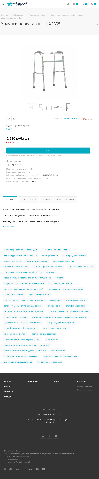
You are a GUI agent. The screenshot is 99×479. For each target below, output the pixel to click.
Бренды (7, 396)
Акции (7, 386)
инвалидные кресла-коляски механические (24, 300)
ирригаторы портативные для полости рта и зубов (27, 345)
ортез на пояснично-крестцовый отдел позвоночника (29, 272)
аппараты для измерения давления (60, 356)
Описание (10, 200)
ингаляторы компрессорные (56, 328)
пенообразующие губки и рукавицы (20, 328)
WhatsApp (56, 436)
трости (60, 277)
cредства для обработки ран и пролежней (23, 289)
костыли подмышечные (61, 283)
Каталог (8, 381)
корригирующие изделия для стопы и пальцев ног (27, 277)
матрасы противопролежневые (48, 266)
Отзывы (46, 200)
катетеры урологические (74, 255)
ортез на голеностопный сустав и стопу (22, 339)
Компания (33, 381)
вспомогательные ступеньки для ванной (23, 305)
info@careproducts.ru (51, 414)
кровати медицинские (39, 294)
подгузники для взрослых (44, 333)
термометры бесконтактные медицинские (23, 311)
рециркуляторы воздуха (15, 317)
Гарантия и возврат (85, 390)
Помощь (81, 381)
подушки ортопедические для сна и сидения (25, 350)
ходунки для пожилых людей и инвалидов (24, 283)
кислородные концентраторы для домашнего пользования (59, 317)
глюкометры (52, 339)
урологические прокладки (49, 362)
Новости (58, 381)
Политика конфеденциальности (16, 456)
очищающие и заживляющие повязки (66, 289)
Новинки (8, 391)
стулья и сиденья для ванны (81, 266)
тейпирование (58, 350)
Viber (49, 436)
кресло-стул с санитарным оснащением (68, 300)
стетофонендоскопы (75, 305)
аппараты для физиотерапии (60, 322)
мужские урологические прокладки (20, 249)
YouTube (43, 436)
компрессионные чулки (15, 333)
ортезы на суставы (12, 261)
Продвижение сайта (12, 459)
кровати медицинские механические (21, 356)
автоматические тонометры (55, 249)
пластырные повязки (14, 294)
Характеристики (29, 200)
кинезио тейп (54, 305)
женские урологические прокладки (20, 255)
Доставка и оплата (84, 386)
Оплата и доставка (65, 200)
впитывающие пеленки (64, 261)
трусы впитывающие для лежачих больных (69, 311)
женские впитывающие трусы (18, 362)
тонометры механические (16, 266)
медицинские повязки (37, 261)
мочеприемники (50, 255)
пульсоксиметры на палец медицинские (22, 322)
